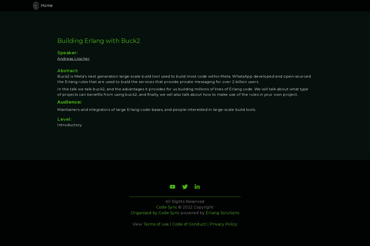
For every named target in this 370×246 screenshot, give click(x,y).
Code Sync (169, 213)
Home (47, 5)
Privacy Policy (223, 224)
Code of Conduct (189, 224)
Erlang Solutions (222, 213)
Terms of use (156, 224)
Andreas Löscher (73, 58)
